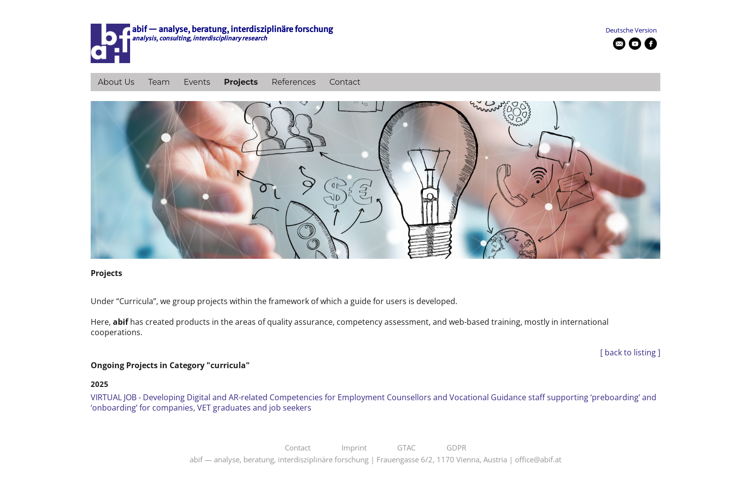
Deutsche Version (631, 30)
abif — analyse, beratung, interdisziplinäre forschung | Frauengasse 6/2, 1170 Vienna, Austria (348, 459)
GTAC (406, 448)
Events (197, 82)
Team (159, 82)
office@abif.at (538, 459)
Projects (241, 82)
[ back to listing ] (630, 352)
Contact (345, 82)
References (293, 82)
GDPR (456, 448)
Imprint (354, 448)
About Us (116, 82)
